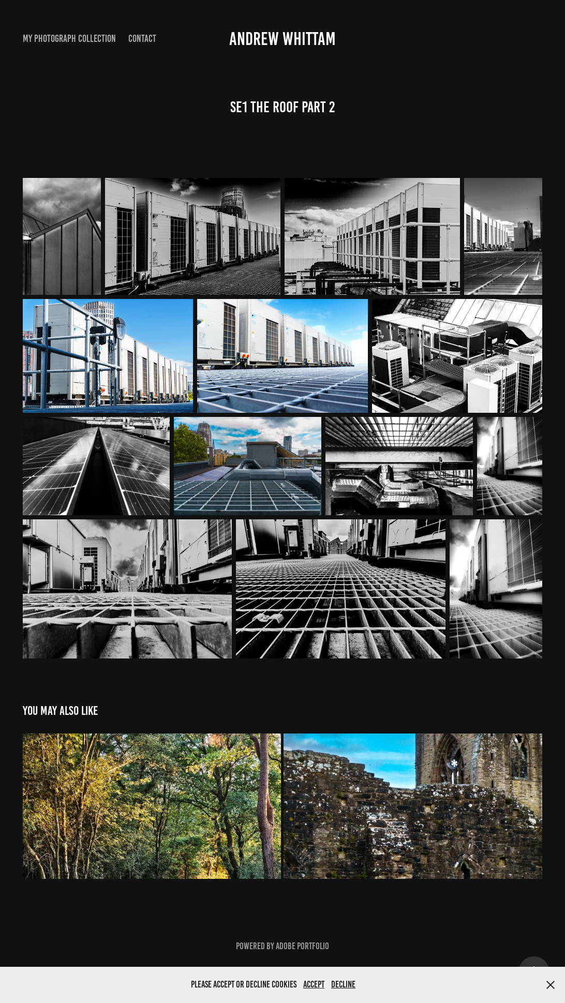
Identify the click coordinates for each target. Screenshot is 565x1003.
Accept (313, 984)
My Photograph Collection (69, 38)
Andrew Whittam (282, 39)
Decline (343, 984)
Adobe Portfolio (302, 946)
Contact (142, 38)
